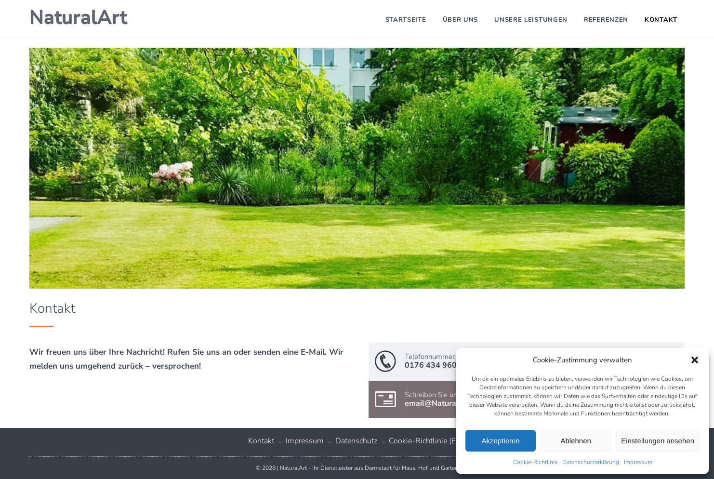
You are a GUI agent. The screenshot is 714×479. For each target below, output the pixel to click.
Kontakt (661, 19)
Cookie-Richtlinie (535, 462)
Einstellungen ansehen (657, 441)
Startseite (405, 19)
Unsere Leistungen (531, 19)
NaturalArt (78, 18)
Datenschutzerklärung (590, 462)
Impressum (638, 462)
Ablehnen (575, 441)
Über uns (460, 19)
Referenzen (606, 19)
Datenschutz (356, 441)
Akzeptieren (500, 441)
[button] (695, 360)
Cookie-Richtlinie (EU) (426, 441)
